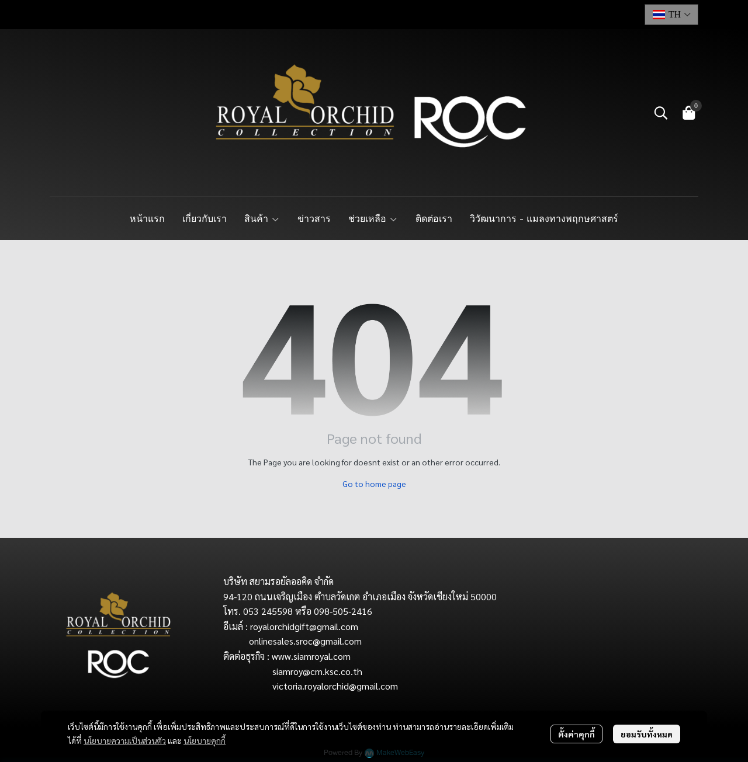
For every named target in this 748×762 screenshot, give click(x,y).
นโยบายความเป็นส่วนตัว (125, 740)
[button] (671, 14)
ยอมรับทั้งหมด (647, 734)
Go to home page (374, 483)
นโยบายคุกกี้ (204, 740)
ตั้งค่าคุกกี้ (576, 734)
